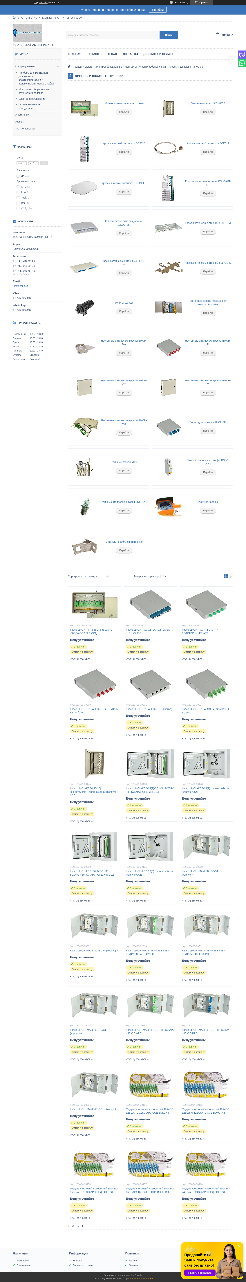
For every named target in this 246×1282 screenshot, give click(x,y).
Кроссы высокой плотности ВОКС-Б (124, 143)
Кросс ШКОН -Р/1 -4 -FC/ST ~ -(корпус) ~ (150, 709)
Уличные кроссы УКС (124, 462)
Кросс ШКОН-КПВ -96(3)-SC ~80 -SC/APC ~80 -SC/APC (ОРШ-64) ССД (92, 873)
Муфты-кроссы (124, 302)
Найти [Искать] (168, 35)
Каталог (93, 54)
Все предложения (25, 66)
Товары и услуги (83, 66)
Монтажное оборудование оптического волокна (34, 91)
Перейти (158, 9)
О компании (22, 114)
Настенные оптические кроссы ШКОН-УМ (124, 422)
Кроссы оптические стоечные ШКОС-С (208, 262)
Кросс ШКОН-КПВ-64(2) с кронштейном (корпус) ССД (205, 790)
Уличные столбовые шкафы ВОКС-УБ (123, 501)
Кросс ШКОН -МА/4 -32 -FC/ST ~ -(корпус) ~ (202, 873)
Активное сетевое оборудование (29, 106)
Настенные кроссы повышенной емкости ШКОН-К (208, 302)
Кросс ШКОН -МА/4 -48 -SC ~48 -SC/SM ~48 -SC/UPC (205, 1031)
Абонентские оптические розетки (124, 103)
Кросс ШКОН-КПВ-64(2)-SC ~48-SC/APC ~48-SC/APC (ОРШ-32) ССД (150, 790)
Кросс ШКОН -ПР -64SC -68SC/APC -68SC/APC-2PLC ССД (91, 631)
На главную (23, 1260)
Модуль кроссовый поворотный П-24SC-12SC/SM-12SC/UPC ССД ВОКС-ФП (206, 1111)
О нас (112, 54)
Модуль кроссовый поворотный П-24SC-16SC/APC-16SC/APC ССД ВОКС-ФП (94, 1190)
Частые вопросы (25, 128)
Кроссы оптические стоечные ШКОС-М (124, 262)
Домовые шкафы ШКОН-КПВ (208, 103)
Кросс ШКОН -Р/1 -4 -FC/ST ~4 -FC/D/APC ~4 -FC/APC (201, 631)
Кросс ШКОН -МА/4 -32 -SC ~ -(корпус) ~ (94, 950)
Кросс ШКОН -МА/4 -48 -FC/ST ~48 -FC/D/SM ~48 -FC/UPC (203, 952)
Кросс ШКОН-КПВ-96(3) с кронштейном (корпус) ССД (149, 873)
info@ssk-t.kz (20, 285)
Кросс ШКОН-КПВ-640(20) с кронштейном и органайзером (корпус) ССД (93, 792)
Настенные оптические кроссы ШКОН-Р (208, 342)
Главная (74, 54)
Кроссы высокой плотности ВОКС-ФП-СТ (208, 183)
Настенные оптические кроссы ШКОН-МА (124, 342)
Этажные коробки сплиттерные (124, 541)
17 (83, 1226)
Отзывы (19, 121)
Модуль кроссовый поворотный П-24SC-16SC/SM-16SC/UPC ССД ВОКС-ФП (150, 1190)
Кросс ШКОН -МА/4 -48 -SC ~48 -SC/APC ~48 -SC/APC (150, 1031)
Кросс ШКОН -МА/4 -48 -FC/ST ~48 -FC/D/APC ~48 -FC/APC (147, 952)
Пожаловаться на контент (140, 1278)
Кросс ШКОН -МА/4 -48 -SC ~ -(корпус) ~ (94, 1109)
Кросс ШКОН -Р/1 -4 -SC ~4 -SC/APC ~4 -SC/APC (206, 711)
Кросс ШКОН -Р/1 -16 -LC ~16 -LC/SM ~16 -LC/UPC (148, 631)
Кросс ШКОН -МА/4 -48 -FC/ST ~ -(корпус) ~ (90, 1031)
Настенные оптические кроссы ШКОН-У (208, 382)
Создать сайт (41, 2)
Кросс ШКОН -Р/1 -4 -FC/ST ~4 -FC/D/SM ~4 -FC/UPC (94, 711)
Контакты (130, 54)
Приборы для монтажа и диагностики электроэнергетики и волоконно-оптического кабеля (37, 78)
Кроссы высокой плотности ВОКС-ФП (124, 183)
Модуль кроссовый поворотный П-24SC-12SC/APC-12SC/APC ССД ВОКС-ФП (150, 1111)
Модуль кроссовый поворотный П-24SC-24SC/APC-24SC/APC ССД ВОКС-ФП (206, 1190)
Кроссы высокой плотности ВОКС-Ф (208, 143)
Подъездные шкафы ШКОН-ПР (208, 422)
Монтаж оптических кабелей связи (145, 66)
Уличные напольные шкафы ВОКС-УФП (208, 462)
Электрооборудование (32, 98)
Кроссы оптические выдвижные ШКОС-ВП (124, 223)
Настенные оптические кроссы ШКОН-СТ (124, 382)
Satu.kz (138, 1275)
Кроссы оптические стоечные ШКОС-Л (208, 222)
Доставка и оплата (158, 54)
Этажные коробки (207, 501)
